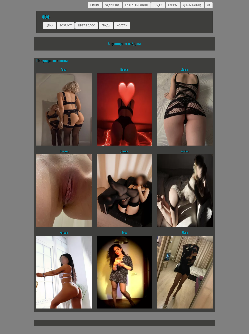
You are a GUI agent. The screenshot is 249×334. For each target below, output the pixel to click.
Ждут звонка (112, 5)
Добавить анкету (192, 5)
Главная (94, 5)
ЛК (208, 5)
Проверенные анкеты (136, 5)
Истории (172, 5)
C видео (158, 5)
